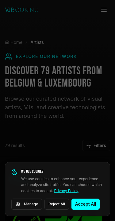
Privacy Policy (66, 190)
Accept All (85, 204)
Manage (26, 204)
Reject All (56, 204)
